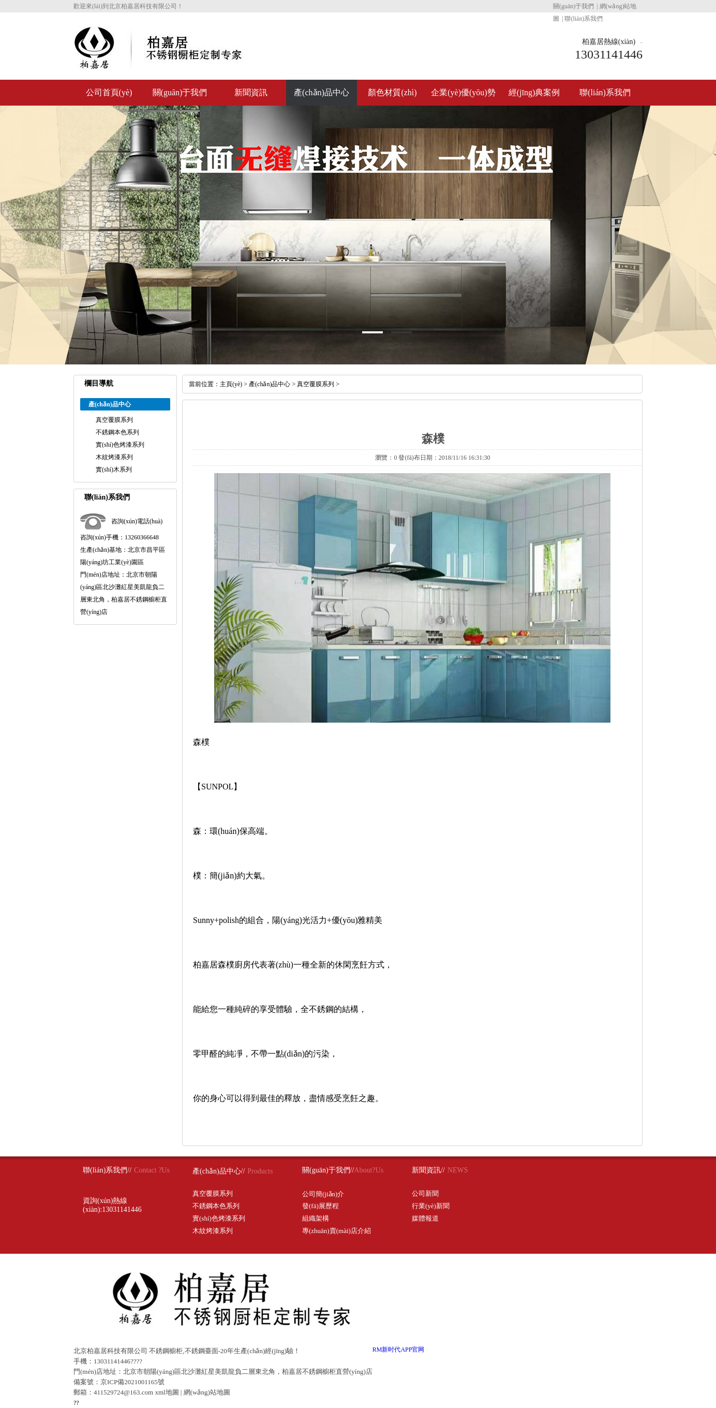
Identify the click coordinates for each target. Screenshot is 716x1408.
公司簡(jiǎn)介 (323, 1194)
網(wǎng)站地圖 (207, 1392)
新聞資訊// (428, 1170)
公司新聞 (425, 1193)
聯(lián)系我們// (107, 1170)
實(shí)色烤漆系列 (120, 444)
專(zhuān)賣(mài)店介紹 (336, 1231)
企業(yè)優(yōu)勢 (463, 92)
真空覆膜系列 (114, 419)
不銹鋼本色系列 (117, 432)
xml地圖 (166, 1392)
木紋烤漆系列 (114, 457)
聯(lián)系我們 (583, 18)
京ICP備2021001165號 (132, 1382)
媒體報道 (425, 1218)
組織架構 (315, 1218)
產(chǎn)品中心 (321, 92)
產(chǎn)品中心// (218, 1171)
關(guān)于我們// (328, 1170)
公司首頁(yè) (109, 92)
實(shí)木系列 (114, 469)
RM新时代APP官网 (398, 1349)
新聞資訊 (250, 92)
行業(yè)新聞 (431, 1206)
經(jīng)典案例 (534, 92)
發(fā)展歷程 (320, 1206)
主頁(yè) (231, 384)
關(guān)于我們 (573, 6)
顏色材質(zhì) (392, 92)
